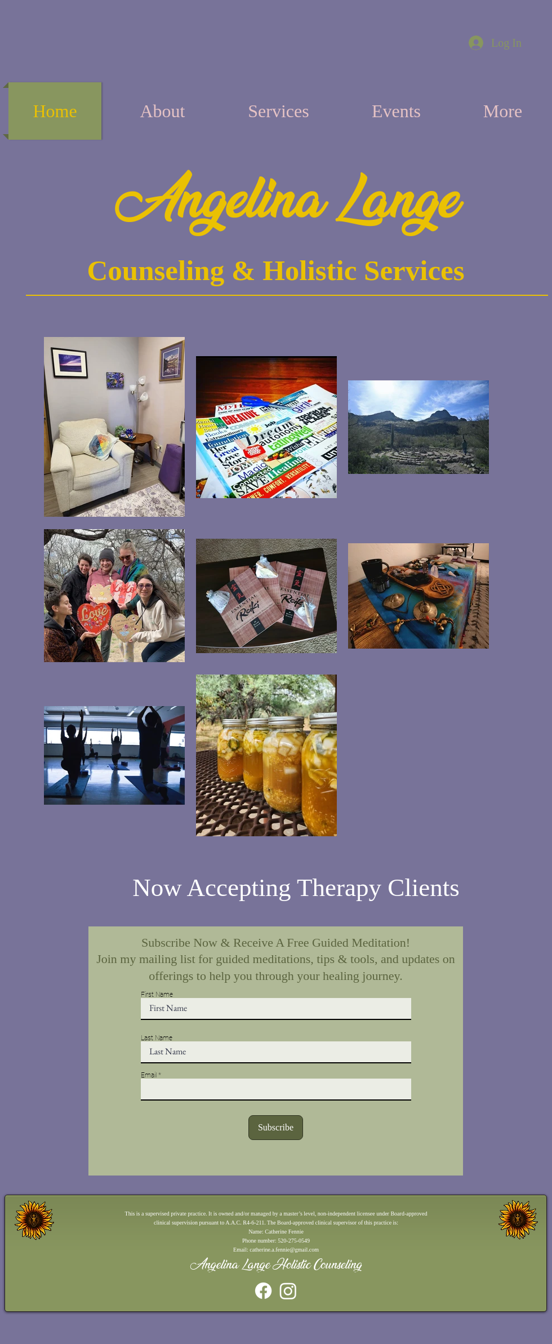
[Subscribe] (275, 1127)
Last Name (156, 1038)
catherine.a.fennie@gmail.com (284, 1250)
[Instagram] (288, 1291)
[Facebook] (263, 1291)
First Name (157, 994)
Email (149, 1075)
